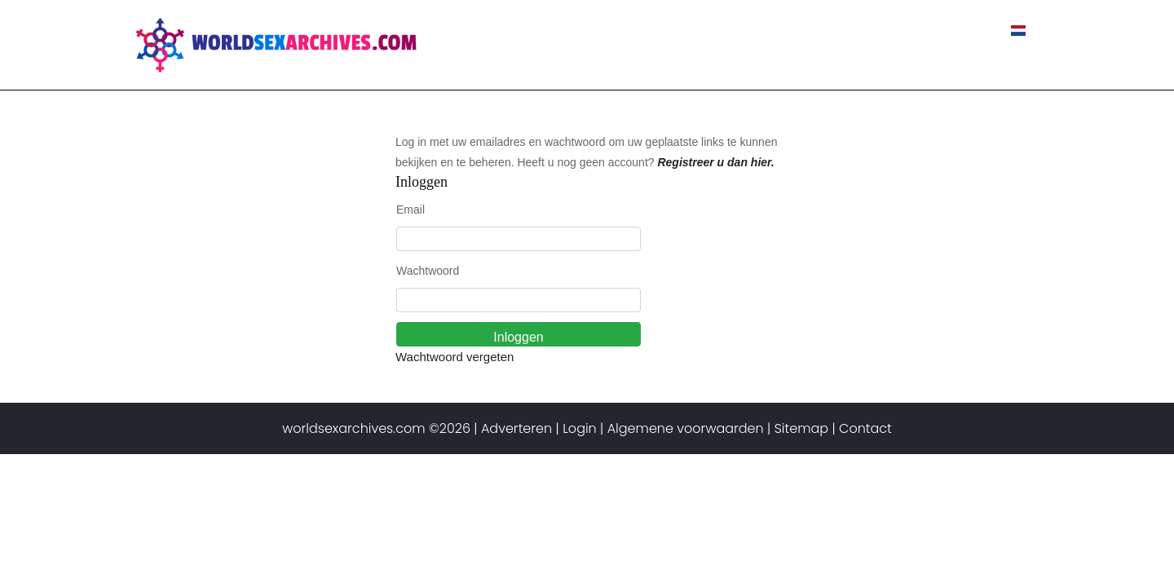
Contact (960, 31)
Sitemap (801, 428)
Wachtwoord (427, 270)
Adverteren (516, 428)
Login (580, 428)
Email (410, 209)
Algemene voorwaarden (685, 428)
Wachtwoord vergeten (454, 357)
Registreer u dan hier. (715, 162)
